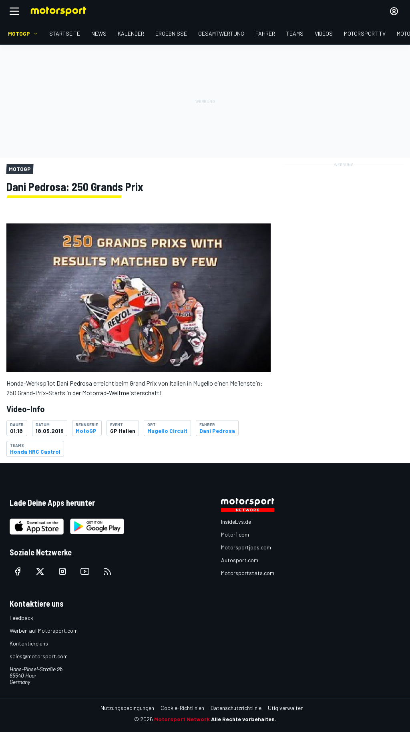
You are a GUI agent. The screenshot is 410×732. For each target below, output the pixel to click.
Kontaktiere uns (29, 643)
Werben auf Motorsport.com (44, 630)
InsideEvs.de (236, 521)
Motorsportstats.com (247, 572)
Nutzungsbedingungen (127, 707)
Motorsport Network (182, 719)
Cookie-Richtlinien (182, 707)
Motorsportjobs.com (246, 547)
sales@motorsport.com (39, 656)
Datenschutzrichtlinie (236, 707)
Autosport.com (239, 560)
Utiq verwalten (285, 707)
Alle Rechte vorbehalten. (243, 719)
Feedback (21, 617)
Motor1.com (235, 534)
